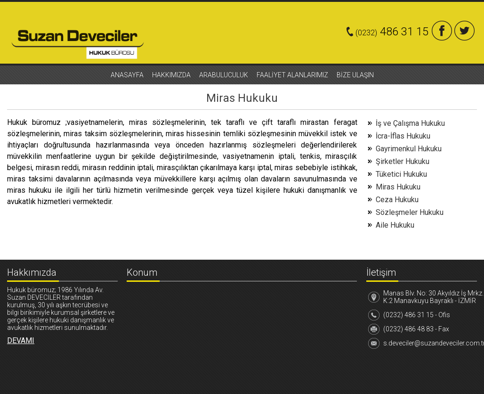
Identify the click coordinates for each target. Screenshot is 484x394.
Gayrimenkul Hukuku (409, 148)
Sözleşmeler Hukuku (410, 212)
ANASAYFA (127, 75)
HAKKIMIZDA (171, 75)
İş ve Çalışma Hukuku (410, 123)
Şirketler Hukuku (402, 161)
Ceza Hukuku (397, 199)
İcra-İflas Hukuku (403, 135)
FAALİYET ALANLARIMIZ (292, 75)
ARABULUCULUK (223, 75)
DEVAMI (20, 340)
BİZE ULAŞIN (355, 75)
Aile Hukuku (395, 225)
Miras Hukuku (398, 186)
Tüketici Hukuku (401, 174)
